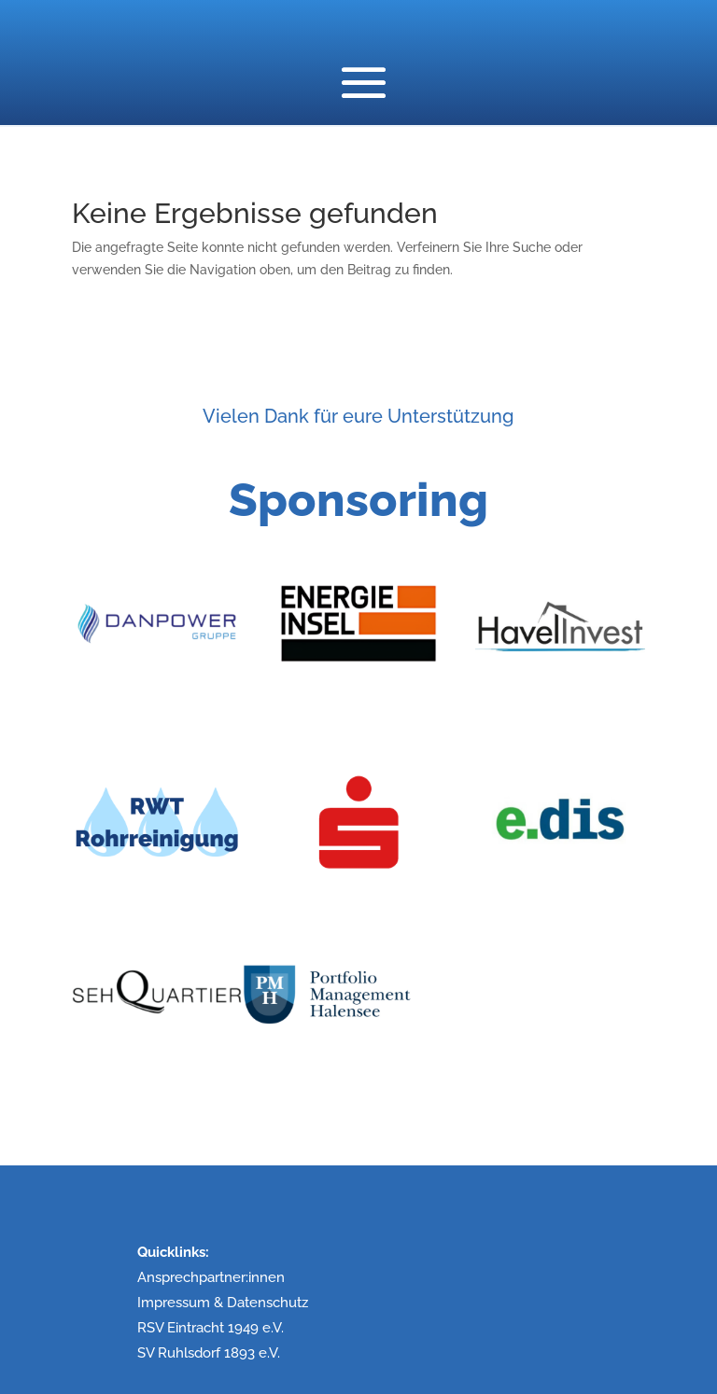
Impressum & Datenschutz (222, 1302)
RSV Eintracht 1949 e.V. (210, 1327)
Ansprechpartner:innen (211, 1277)
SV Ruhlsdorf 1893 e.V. (208, 1353)
